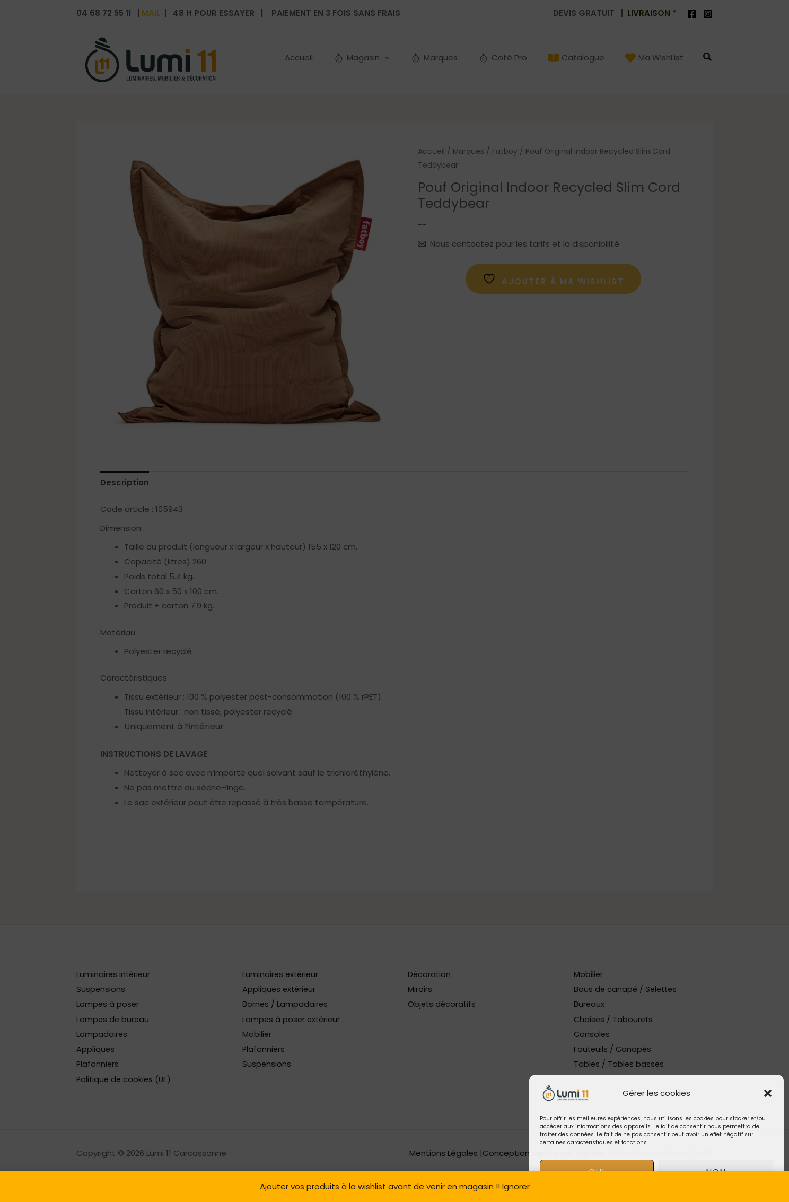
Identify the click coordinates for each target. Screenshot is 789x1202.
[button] (767, 1093)
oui (597, 1171)
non (716, 1171)
